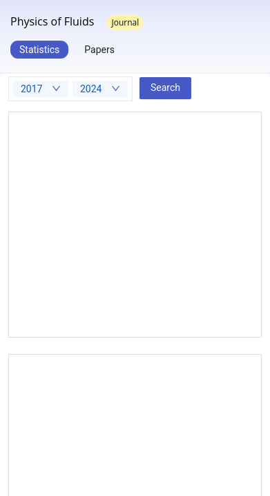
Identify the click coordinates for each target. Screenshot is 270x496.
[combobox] (40, 89)
